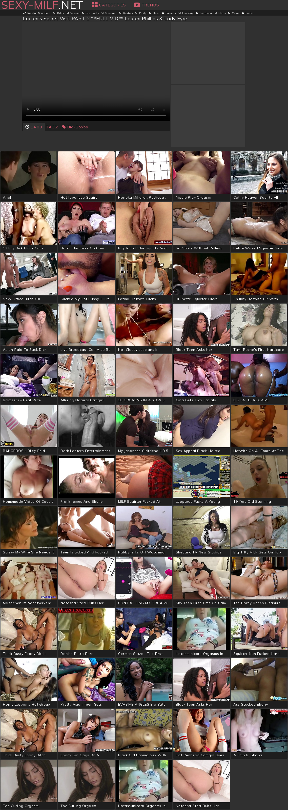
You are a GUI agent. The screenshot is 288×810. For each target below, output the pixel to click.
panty (141, 13)
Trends (146, 4)
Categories (109, 4)
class (220, 13)
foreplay (186, 13)
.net (42, 5)
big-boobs (75, 127)
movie (234, 13)
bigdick (126, 13)
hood (154, 13)
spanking (204, 13)
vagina (73, 13)
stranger (109, 13)
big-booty (90, 13)
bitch (58, 13)
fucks (247, 13)
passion (169, 13)
